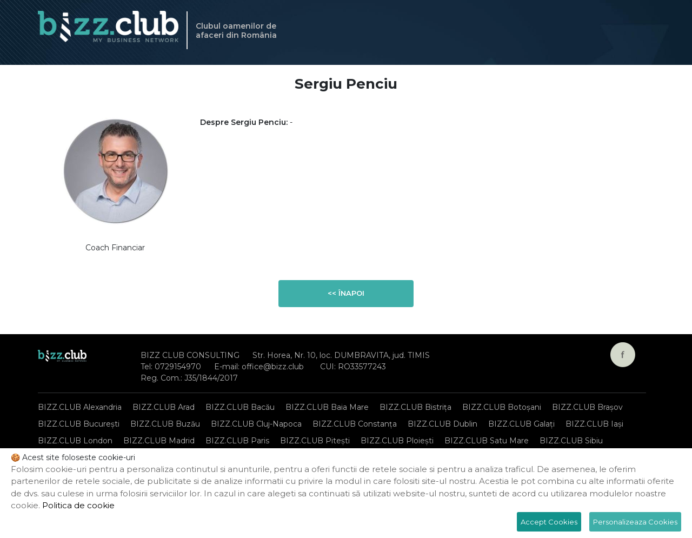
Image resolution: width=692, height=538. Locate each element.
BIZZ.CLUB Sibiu (571, 441)
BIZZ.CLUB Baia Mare (327, 407)
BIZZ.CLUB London (75, 441)
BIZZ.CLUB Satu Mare (486, 441)
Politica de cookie (78, 505)
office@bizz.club (273, 366)
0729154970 (178, 366)
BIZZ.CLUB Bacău (240, 407)
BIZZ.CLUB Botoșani (501, 407)
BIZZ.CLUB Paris (237, 441)
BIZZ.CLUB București (78, 424)
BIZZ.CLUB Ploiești (397, 441)
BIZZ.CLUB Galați (521, 424)
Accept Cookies (549, 521)
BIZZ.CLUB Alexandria (80, 407)
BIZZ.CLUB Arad (163, 407)
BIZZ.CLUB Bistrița (415, 407)
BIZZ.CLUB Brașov (587, 407)
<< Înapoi (346, 293)
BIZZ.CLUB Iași (594, 424)
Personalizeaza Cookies (635, 521)
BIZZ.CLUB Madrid (159, 441)
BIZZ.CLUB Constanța (354, 424)
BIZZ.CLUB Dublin (442, 424)
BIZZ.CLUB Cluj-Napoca (256, 424)
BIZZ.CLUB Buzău (165, 424)
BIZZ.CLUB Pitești (315, 441)
